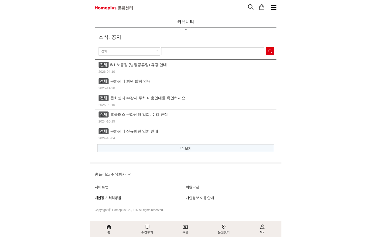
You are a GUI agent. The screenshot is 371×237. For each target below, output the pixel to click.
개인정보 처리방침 (108, 198)
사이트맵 (102, 187)
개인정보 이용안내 (200, 198)
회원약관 (192, 187)
